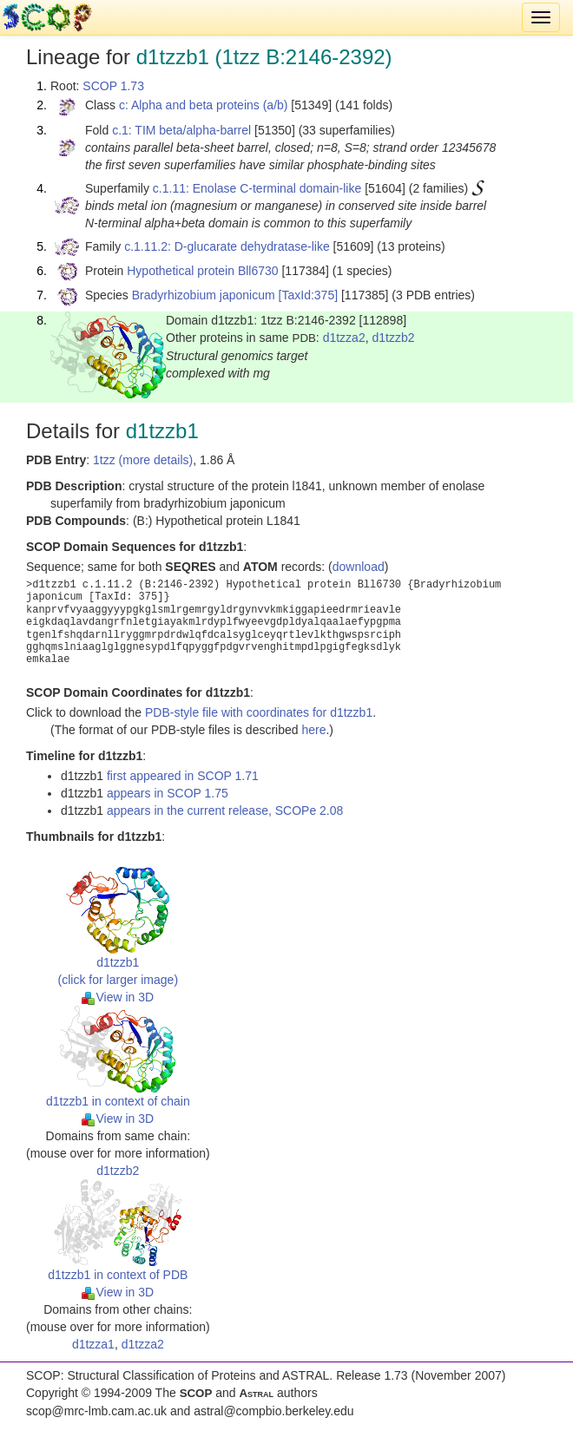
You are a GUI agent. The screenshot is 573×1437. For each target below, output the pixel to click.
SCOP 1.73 (113, 86)
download (359, 567)
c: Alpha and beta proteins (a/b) (203, 105)
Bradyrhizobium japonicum (203, 295)
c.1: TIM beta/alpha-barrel (181, 130)
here (313, 730)
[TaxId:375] (309, 295)
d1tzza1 (93, 1344)
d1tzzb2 (393, 337)
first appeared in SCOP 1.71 (183, 776)
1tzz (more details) (143, 460)
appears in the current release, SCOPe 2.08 (225, 810)
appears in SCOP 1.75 (167, 793)
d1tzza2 (344, 337)
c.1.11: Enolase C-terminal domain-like (257, 188)
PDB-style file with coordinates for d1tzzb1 (258, 712)
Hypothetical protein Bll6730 (202, 271)
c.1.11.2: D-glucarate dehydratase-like (227, 246)
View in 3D (118, 997)
